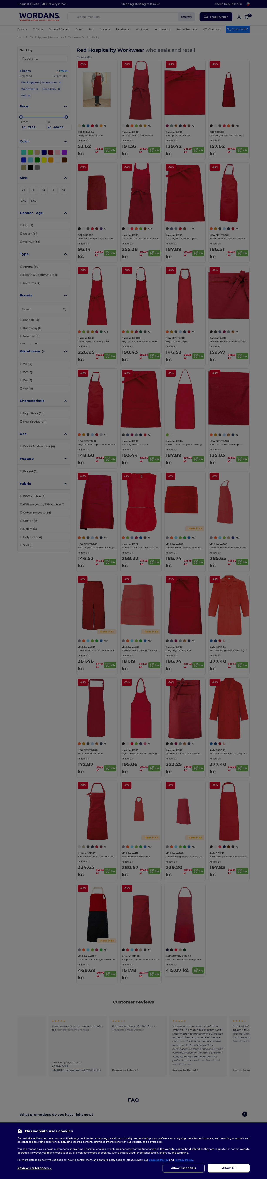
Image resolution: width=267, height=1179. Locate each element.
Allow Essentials (183, 1168)
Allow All (228, 1168)
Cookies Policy (158, 1159)
